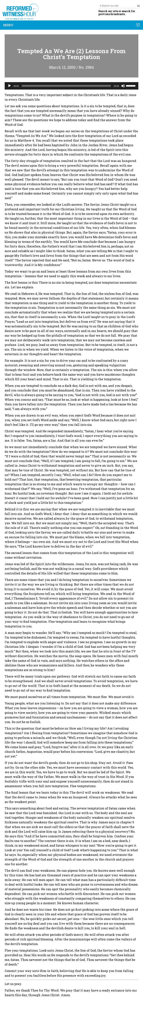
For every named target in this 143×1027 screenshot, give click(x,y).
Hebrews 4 (29, 294)
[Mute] (123, 86)
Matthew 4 (26, 140)
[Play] (9, 86)
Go (138, 6)
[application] (71, 86)
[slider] (66, 86)
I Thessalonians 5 (24, 598)
